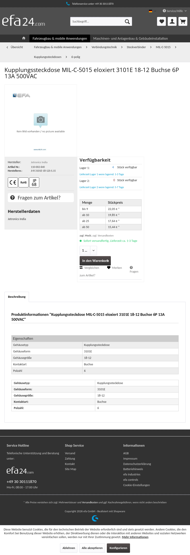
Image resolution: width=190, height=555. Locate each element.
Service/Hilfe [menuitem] (173, 11)
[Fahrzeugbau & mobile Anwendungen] (59, 38)
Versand (70, 453)
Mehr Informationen (135, 537)
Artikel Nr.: (14, 167)
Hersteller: (14, 162)
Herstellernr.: (15, 170)
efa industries (131, 474)
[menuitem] (101, 21)
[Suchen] (127, 21)
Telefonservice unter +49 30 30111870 (89, 4)
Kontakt (70, 464)
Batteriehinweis (133, 469)
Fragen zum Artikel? (35, 197)
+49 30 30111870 (22, 481)
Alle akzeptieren (92, 548)
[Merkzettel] (161, 21)
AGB (126, 453)
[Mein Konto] (172, 21)
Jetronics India (39, 162)
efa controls (130, 480)
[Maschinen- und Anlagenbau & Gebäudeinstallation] (130, 38)
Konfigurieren (118, 548)
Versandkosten (90, 502)
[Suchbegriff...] (101, 21)
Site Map (70, 469)
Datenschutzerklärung (137, 464)
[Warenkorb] (182, 21)
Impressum (130, 458)
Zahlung (70, 458)
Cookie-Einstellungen (136, 485)
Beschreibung (16, 297)
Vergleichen (89, 268)
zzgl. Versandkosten (103, 235)
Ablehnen (68, 548)
